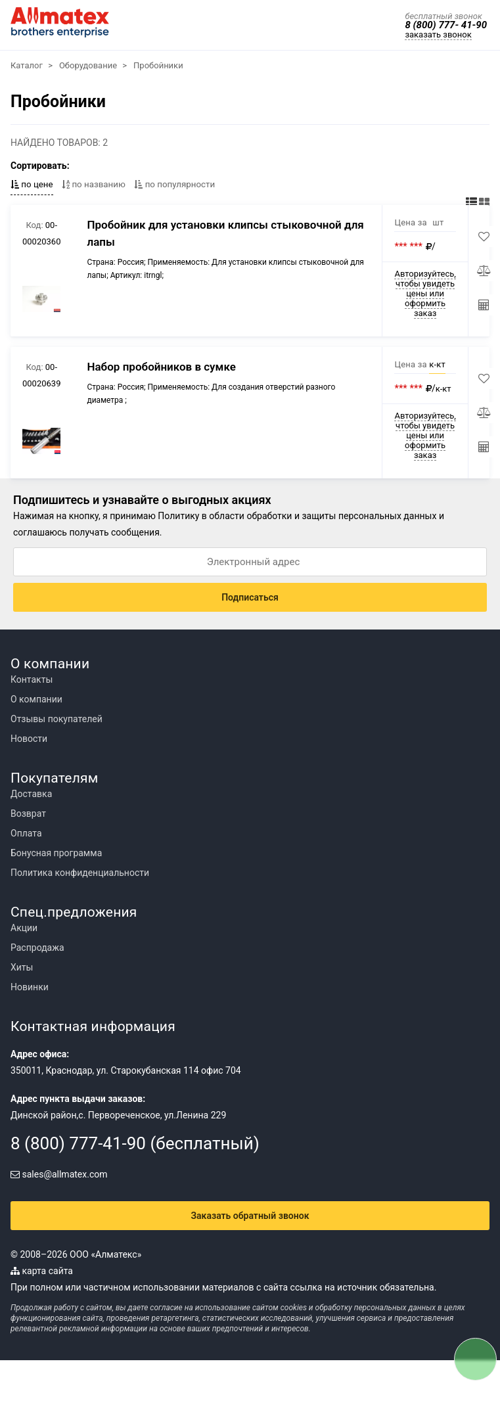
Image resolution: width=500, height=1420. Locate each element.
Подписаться (250, 597)
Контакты (32, 679)
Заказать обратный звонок (250, 1215)
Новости (29, 738)
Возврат (28, 813)
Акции (24, 928)
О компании (36, 699)
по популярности (174, 184)
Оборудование (88, 65)
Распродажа (37, 947)
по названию (93, 184)
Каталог (27, 65)
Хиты (22, 967)
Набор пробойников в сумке (161, 366)
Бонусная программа (56, 853)
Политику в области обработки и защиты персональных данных (297, 516)
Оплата (26, 833)
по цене (32, 184)
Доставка (31, 794)
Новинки (30, 987)
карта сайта (42, 1271)
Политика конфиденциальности (80, 872)
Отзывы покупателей (56, 719)
